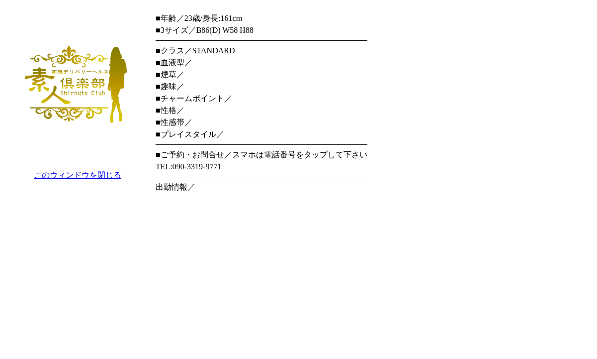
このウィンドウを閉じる (77, 175)
